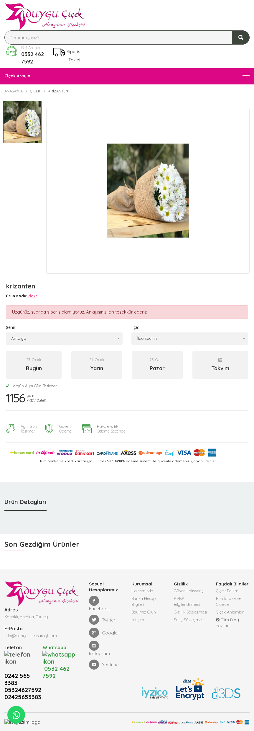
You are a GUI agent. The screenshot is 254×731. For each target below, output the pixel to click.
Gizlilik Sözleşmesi (190, 612)
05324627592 (22, 675)
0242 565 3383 (17, 665)
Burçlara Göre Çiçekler (228, 601)
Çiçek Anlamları (230, 612)
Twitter (102, 620)
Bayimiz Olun (143, 612)
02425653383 (22, 682)
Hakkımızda (142, 590)
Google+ (104, 633)
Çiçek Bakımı (227, 590)
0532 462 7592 (32, 58)
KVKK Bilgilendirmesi (187, 601)
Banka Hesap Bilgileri (143, 601)
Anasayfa (13, 91)
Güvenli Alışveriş (189, 590)
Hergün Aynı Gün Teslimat (31, 386)
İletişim (137, 619)
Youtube (104, 665)
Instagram (99, 648)
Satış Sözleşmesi (189, 619)
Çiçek (35, 91)
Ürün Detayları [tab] (25, 501)
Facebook (99, 603)
